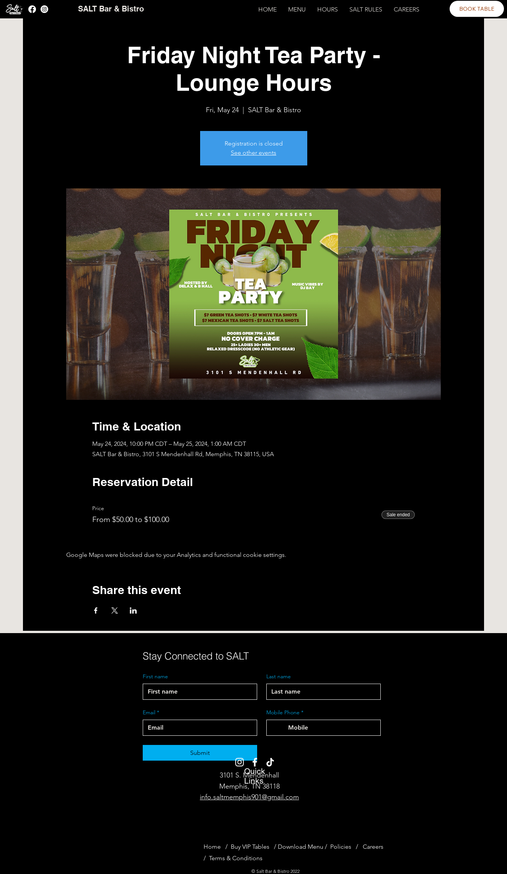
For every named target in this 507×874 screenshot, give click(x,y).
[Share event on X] (114, 610)
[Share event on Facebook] (95, 610)
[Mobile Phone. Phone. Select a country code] (279, 727)
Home (212, 846)
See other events (253, 152)
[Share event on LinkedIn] (133, 610)
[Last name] (321, 691)
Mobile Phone (284, 713)
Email (151, 713)
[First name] (197, 691)
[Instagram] (44, 9)
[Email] (197, 727)
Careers (373, 846)
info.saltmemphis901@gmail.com (249, 797)
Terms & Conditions (235, 858)
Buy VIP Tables (251, 846)
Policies (340, 846)
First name (155, 676)
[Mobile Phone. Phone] (331, 727)
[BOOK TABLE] (477, 9)
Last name (278, 676)
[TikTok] (270, 762)
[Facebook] (32, 9)
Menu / (317, 846)
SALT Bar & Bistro (111, 8)
